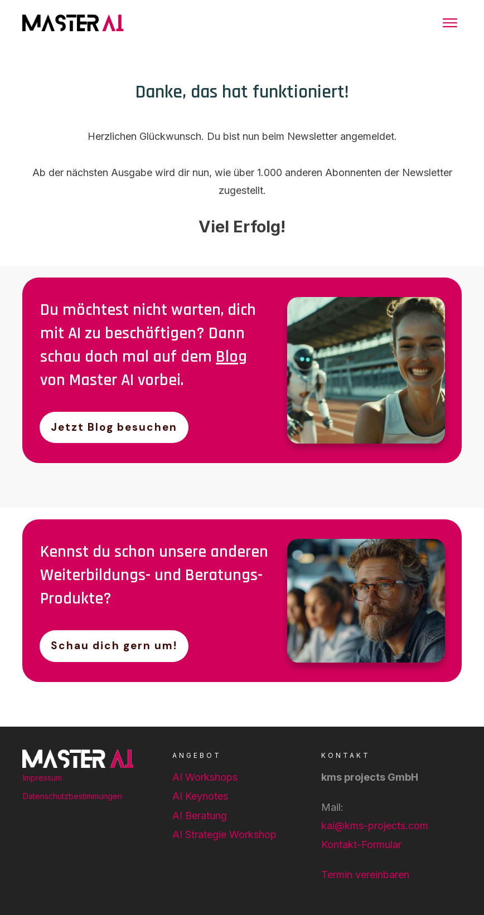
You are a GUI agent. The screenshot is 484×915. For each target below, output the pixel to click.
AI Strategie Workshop (224, 834)
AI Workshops (205, 777)
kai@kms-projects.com (374, 825)
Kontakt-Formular (361, 844)
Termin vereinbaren (365, 874)
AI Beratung (199, 815)
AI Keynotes (200, 796)
